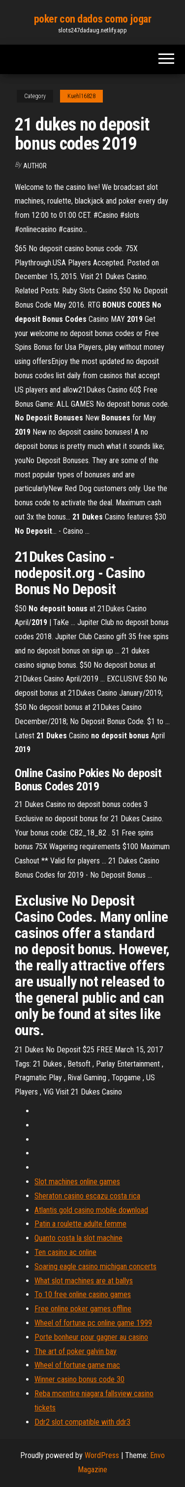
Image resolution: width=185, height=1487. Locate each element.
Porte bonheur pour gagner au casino (91, 1337)
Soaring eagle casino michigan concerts (95, 1266)
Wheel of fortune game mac (77, 1365)
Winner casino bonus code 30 (79, 1379)
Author (35, 166)
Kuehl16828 (81, 96)
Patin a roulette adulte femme (80, 1223)
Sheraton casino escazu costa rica (87, 1195)
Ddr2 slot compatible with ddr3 (82, 1422)
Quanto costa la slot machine (78, 1238)
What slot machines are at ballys (83, 1280)
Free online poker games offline (82, 1308)
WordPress (102, 1455)
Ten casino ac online (65, 1252)
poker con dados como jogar (93, 19)
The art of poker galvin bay (75, 1351)
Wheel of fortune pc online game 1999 (93, 1323)
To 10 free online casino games (82, 1294)
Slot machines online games (77, 1181)
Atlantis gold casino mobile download (91, 1210)
